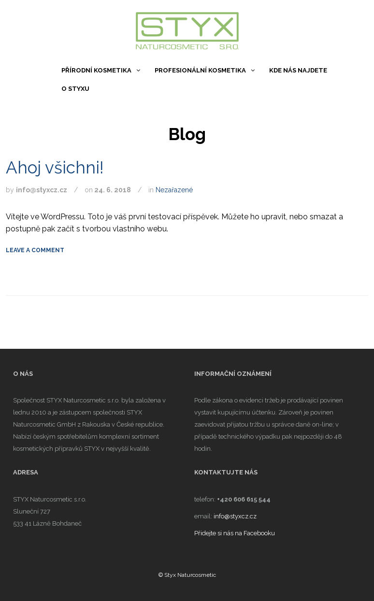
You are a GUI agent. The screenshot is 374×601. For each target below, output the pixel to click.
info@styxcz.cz (235, 516)
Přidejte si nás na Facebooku (234, 533)
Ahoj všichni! (55, 167)
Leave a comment (35, 250)
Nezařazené (174, 190)
